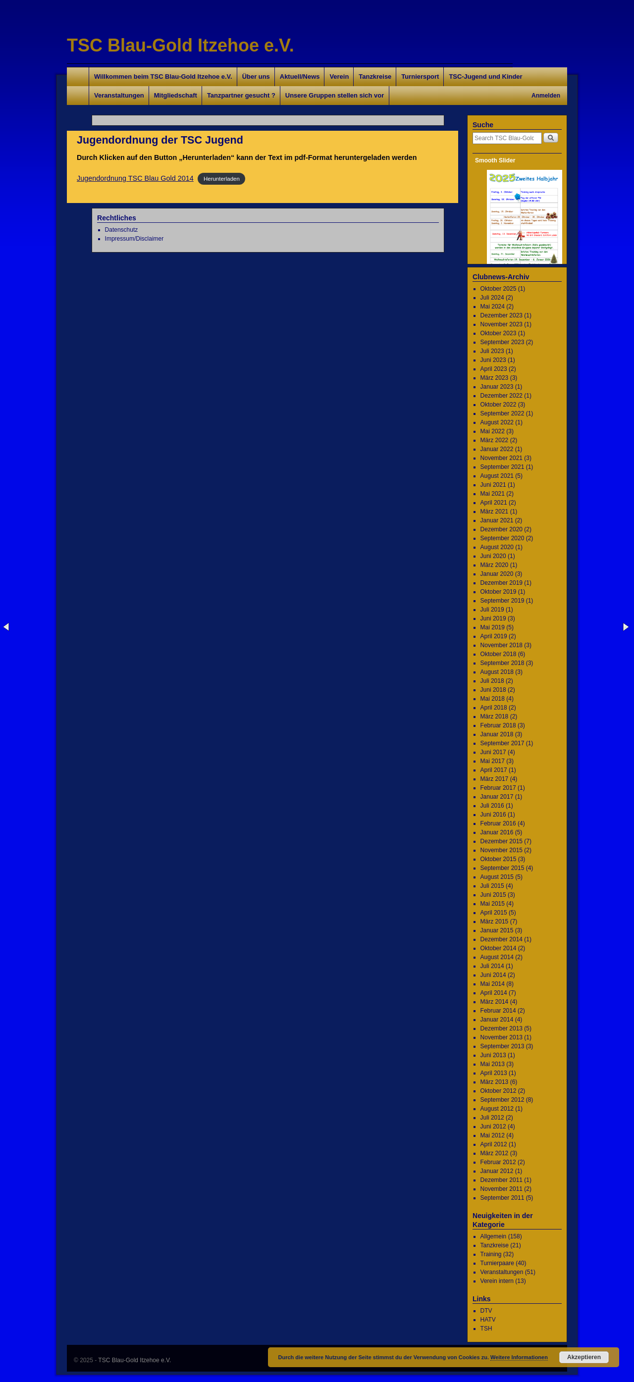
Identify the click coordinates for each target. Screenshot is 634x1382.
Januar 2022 (497, 449)
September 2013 (502, 1046)
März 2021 (494, 511)
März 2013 (494, 1081)
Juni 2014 (493, 975)
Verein (339, 76)
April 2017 (493, 770)
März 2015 (494, 921)
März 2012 (494, 1153)
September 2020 (502, 538)
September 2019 (502, 600)
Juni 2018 (493, 689)
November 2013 (501, 1037)
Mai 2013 (492, 1064)
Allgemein (493, 1236)
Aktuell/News (300, 76)
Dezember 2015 (501, 841)
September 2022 (502, 413)
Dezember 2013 (501, 1028)
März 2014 (494, 1001)
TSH (486, 1328)
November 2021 (501, 458)
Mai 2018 (492, 698)
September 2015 (502, 868)
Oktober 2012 (498, 1090)
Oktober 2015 (498, 859)
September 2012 (502, 1099)
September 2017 (502, 743)
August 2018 (497, 671)
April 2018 (493, 707)
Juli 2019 (492, 609)
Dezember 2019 (501, 582)
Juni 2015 (493, 894)
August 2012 (497, 1108)
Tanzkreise (375, 76)
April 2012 (493, 1144)
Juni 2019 (493, 618)
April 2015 (493, 912)
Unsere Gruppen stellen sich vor (334, 95)
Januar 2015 (497, 930)
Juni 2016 (493, 814)
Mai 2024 (492, 306)
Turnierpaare (497, 1263)
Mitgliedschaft (175, 95)
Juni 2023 (493, 360)
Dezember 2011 (501, 1180)
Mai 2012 (492, 1135)
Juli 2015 (492, 885)
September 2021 (502, 466)
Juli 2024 (492, 297)
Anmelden (545, 95)
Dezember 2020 (501, 529)
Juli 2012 (492, 1117)
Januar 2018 (497, 734)
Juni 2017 (493, 752)
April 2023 (493, 368)
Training (491, 1254)
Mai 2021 (492, 493)
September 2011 (502, 1197)
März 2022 (494, 440)
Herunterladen (222, 179)
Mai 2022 (492, 431)
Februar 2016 (498, 823)
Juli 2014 (492, 966)
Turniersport (420, 76)
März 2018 (494, 716)
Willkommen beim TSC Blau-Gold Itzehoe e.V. (163, 76)
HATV (488, 1319)
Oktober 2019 (498, 591)
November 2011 (501, 1188)
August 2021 (497, 475)
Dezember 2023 (501, 315)
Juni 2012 (493, 1126)
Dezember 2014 (501, 939)
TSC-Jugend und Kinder (485, 76)
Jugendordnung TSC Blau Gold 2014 (135, 178)
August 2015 (497, 876)
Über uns (256, 76)
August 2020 (497, 547)
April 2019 (493, 636)
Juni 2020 (493, 556)
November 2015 (501, 850)
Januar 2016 (497, 832)
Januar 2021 (497, 520)
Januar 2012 (497, 1171)
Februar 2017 (498, 787)
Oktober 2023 (498, 333)
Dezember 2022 (501, 395)
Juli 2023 (492, 351)
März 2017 (494, 778)
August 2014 (497, 957)
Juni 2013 (493, 1055)
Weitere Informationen (519, 1357)
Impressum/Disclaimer (134, 238)
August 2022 (497, 422)
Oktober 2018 (498, 654)
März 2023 (494, 377)
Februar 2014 (498, 1010)
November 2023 (501, 324)
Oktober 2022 (498, 404)
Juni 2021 (493, 484)
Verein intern (497, 1281)
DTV (486, 1310)
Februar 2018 (498, 725)
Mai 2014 (492, 983)
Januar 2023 (497, 386)
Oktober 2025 (498, 288)
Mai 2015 (492, 903)
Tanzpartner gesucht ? (241, 95)
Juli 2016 (492, 805)
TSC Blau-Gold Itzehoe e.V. (180, 45)
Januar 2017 (497, 796)
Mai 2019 (492, 627)
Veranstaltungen (119, 95)
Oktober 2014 (498, 948)
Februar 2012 (498, 1162)
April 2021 (493, 502)
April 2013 (493, 1073)
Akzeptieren (584, 1357)
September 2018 (502, 663)
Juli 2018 (492, 680)
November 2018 (501, 645)
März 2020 (494, 565)
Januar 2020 (497, 573)
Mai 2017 (492, 761)
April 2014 (493, 992)
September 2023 (502, 342)
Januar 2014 (497, 1019)
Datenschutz (121, 229)
